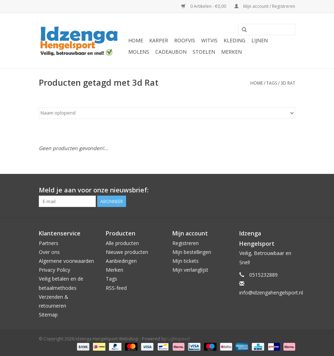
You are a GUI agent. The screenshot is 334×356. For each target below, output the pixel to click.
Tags (271, 83)
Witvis (209, 40)
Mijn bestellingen (191, 252)
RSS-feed (116, 288)
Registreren (185, 243)
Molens (138, 51)
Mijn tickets (185, 260)
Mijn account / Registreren (264, 6)
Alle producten (122, 243)
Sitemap (48, 314)
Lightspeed (178, 339)
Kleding (234, 40)
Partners (48, 243)
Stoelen (204, 51)
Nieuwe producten (127, 252)
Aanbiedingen (121, 260)
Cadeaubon (171, 51)
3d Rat (288, 83)
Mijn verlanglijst (190, 269)
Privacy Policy (54, 269)
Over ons (49, 252)
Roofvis (184, 40)
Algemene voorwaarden (66, 260)
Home (135, 40)
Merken (231, 51)
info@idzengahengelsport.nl (271, 292)
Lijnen (259, 40)
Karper (158, 40)
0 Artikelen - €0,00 (204, 6)
